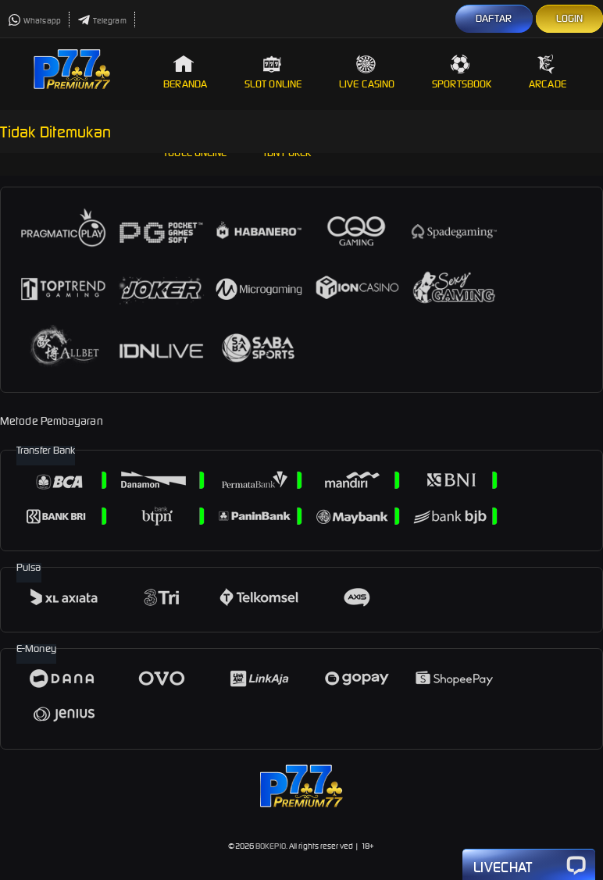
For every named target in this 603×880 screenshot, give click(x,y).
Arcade (547, 72)
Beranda (185, 72)
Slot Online (273, 72)
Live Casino (366, 72)
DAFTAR (494, 18)
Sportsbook (461, 72)
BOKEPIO (270, 846)
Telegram (102, 21)
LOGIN (569, 18)
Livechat (528, 866)
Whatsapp (34, 21)
